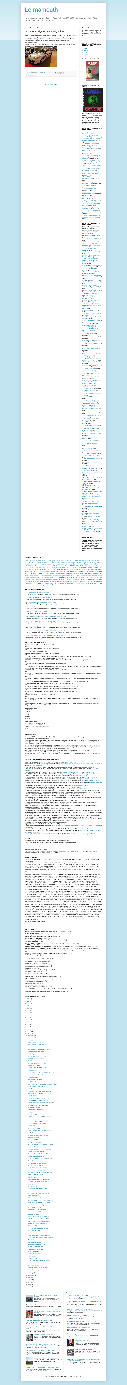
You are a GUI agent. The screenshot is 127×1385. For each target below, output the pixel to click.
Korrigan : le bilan (32, 1114)
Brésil (101, 562)
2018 (28, 1012)
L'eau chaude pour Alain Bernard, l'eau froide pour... (41, 1116)
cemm (35, 575)
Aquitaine (73, 562)
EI (77, 565)
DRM (33, 565)
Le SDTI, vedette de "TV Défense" (37, 1068)
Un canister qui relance (34, 1161)
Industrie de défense (86, 567)
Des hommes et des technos (35, 1174)
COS (43, 564)
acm (84, 571)
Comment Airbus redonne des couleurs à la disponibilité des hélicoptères (90, 232)
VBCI (75, 571)
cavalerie (27, 575)
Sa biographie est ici (70, 762)
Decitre (86, 50)
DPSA (26, 565)
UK (65, 571)
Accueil (50, 81)
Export (33, 567)
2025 (28, 1001)
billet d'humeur (93, 573)
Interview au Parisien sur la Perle (91, 462)
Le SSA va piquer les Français (36, 1058)
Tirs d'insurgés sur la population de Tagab (39, 1202)
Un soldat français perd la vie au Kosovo (38, 1193)
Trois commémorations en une (36, 1265)
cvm (76, 575)
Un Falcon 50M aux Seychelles (36, 1246)
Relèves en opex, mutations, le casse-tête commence (90, 487)
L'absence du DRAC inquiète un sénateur (39, 1226)
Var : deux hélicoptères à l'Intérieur (37, 1163)
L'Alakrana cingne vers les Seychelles (38, 1191)
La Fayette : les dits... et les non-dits (37, 1267)
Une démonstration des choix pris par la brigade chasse (41, 602)
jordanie (32, 579)
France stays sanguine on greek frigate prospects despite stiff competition (91, 157)
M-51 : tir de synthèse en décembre (37, 1056)
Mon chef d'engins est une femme (37, 1209)
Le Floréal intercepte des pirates (36, 1244)
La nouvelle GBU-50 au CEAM (91, 390)
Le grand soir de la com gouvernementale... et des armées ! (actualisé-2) (45, 631)
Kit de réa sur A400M (88, 501)
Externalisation (39, 567)
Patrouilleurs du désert (89, 333)
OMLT (48, 569)
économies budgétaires (79, 585)
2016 (28, 1017)
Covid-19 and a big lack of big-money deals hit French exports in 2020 (91, 162)
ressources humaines (80, 583)
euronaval (32, 577)
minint (100, 579)
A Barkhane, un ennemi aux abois (92, 500)
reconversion (60, 583)
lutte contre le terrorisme (66, 579)
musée (41, 581)
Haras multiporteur (33, 1184)
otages (65, 581)
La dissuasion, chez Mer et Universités (38, 1168)
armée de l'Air (30, 573)
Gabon (55, 567)
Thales (56, 571)
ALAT (28, 562)
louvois (56, 579)
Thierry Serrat (83, 918)
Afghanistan (51, 562)
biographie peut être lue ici (85, 778)
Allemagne (68, 562)
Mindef (37, 569)
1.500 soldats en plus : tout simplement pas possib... (41, 1047)
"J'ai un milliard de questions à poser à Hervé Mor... (41, 1263)
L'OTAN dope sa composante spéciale (38, 1228)
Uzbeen (72, 571)
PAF (59, 569)
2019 (28, 1010)
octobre (30, 1273)
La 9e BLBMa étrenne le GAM (36, 1151)
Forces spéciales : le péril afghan (36, 1230)
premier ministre (46, 583)
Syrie (52, 571)
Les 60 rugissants (32, 1256)
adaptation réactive (90, 571)
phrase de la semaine (92, 581)
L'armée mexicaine (33, 1077)
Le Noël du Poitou (88, 323)
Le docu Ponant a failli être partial (36, 1137)
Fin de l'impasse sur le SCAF (90, 252)
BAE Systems (82, 562)
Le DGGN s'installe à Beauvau (36, 1156)
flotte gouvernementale (46, 577)
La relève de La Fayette (34, 1254)
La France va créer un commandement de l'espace (41, 1102)
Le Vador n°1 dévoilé (88, 368)
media (93, 579)
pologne (36, 583)
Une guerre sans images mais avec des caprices (39, 597)
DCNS (90, 564)
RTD (89, 569)
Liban (96, 567)
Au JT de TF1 (86, 465)
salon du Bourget (40, 585)
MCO (30, 569)
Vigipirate (80, 571)
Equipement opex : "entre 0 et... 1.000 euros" (39, 1149)
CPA (46, 564)
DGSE (100, 564)
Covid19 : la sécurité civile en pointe (92, 510)
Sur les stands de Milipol (34, 1207)
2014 (28, 1022)
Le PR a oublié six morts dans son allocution (39, 1049)
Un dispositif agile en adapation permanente (37, 607)
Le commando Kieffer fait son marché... (38, 1188)
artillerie (52, 573)
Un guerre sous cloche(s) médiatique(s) (36, 611)
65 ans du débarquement (67, 560)
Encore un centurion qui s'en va (34, 1305)
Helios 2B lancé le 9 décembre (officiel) (38, 1105)
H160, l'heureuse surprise (90, 453)
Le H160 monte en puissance (91, 238)
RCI (80, 569)
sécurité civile (56, 585)
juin (29, 1282)
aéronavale (69, 573)
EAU (75, 566)
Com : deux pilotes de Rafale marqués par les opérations (41, 1344)
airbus (100, 571)
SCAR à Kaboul (32, 1133)
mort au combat (34, 581)
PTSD (68, 569)
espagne (27, 577)
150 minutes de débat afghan (35, 1198)
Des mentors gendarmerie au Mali (92, 450)
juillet (29, 1280)
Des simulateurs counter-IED (35, 1249)
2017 (28, 1015)
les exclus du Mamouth (44, 579)
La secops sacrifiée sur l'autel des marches (37, 592)
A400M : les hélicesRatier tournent (37, 1123)
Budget (27, 564)
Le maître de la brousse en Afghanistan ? (38, 1205)
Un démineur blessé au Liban (35, 1165)
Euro (95, 565)
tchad (62, 585)
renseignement (69, 583)
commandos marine (46, 575)
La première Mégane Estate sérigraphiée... (39, 1179)
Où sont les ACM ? (33, 1140)
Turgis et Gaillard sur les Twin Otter (92, 362)
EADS (72, 566)
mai (29, 1284)
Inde (80, 567)
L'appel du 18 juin (32, 1258)
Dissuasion (47, 566)
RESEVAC (84, 569)
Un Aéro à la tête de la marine (91, 393)
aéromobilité (62, 573)
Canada (50, 564)
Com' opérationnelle (79, 564)
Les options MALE (32, 1095)
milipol (31, 75)
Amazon (86, 48)
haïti (91, 577)
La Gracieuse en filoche (34, 1065)
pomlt (39, 583)
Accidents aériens (41, 562)
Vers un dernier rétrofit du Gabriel (92, 313)
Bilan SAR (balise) (32, 1040)
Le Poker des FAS (88, 388)
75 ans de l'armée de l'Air (91, 560)
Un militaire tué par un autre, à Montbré (38, 1135)
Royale (27, 571)
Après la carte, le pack (34, 1233)
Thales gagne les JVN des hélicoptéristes (39, 1235)
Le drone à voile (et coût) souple (36, 1170)
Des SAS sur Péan (33, 1082)
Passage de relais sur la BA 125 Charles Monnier (39, 1320)
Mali (33, 569)
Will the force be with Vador (90, 152)
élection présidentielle (91, 585)
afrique (97, 571)
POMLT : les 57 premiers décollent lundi (38, 1216)
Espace (91, 566)
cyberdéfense (80, 575)
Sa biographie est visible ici (36, 765)
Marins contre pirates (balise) (35, 1042)
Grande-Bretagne (61, 567)
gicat (77, 577)
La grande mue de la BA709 (90, 235)
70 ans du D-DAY (79, 560)
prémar (52, 583)
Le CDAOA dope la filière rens (91, 412)
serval (51, 585)
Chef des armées (62, 564)
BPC (88, 562)
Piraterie (73, 569)
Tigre (60, 571)
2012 (28, 1026)
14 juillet (44, 560)
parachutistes (75, 581)
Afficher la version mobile (50, 84)
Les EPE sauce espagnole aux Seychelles (39, 1221)
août (29, 1277)
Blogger (80, 1376)
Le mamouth (41, 9)
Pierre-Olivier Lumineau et (46, 918)
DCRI (94, 564)
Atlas (77, 562)
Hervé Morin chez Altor (34, 1128)
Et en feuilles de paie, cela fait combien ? (37, 626)
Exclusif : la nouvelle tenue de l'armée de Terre (40, 1158)
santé (46, 585)
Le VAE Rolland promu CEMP (91, 443)
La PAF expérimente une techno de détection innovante (42, 1084)
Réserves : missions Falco (35, 1121)
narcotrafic (46, 581)
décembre (31, 1035)
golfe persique (81, 577)
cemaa (31, 575)
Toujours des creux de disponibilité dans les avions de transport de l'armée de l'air (91, 382)
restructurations (91, 583)
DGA (96, 564)
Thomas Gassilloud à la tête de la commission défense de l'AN (42, 1367)
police (35, 75)
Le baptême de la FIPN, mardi (36, 1051)
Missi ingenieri (31, 1240)
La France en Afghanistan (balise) (37, 1044)
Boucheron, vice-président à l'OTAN (37, 1181)
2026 (28, 999)
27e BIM (54, 560)
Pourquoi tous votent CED (35, 1212)
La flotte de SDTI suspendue (90, 397)
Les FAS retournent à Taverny (91, 310)
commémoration (56, 575)
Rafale (93, 569)
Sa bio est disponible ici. (74, 787)
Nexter (41, 569)
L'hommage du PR (33, 1070)
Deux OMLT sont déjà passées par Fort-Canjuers (41, 1144)
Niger (45, 569)
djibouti (89, 575)
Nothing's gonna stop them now (36, 1242)
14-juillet (49, 560)
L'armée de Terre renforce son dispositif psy (39, 1091)
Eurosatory (28, 567)
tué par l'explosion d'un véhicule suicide (70, 824)
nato (50, 581)
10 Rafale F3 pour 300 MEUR (35, 1093)
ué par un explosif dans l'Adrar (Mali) (68, 772)
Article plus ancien (71, 81)
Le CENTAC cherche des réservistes (37, 1223)
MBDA (26, 569)
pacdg (69, 581)
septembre (31, 1275)
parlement (83, 581)
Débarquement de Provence (63, 565)
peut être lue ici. (90, 772)
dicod (85, 575)
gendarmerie (71, 577)
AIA (25, 562)
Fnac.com (86, 54)
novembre (31, 1038)
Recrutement (98, 569)
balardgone (76, 573)
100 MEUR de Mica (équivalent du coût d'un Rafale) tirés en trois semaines (46, 616)
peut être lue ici (92, 767)
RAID (77, 569)
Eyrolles (86, 52)
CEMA (35, 564)
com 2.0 (39, 575)
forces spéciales (59, 577)
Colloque (70, 564)
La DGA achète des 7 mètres (35, 1119)
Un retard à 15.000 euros (34, 1107)
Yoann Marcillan (31, 918)
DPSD (29, 566)
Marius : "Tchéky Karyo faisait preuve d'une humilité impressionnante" (44, 635)
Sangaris (42, 571)
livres (52, 579)
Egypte (87, 565)
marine (88, 579)
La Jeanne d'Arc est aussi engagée (92, 506)
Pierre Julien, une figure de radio (83, 1349)
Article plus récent (30, 81)
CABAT (31, 564)
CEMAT (40, 564)
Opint (56, 569)
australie (57, 573)
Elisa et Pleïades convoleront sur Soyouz (38, 1100)
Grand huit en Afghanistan (35, 1214)
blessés (99, 573)
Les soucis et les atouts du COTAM (92, 458)
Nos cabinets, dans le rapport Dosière (38, 1063)
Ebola (83, 565)
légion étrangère (79, 579)
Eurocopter (99, 566)
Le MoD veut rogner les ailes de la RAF (38, 1219)
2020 (28, 1008)
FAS (44, 567)
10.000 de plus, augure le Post (36, 1054)
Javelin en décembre (33, 1147)
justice (36, 579)
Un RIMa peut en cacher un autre (36, 1061)
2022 (28, 1003)
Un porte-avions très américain (91, 337)
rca (55, 583)
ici (95, 851)
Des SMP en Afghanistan (34, 1142)
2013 (28, 1024)
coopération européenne (67, 575)
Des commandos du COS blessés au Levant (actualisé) (41, 1350)
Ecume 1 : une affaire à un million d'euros (39, 1260)
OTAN (53, 569)
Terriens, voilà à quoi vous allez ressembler (45, 1334)
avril (29, 1287)
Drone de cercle (32, 1112)
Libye (100, 567)
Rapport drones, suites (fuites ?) (36, 1086)
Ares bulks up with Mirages (90, 185)
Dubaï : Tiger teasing (33, 1270)
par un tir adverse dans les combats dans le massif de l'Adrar (75, 764)
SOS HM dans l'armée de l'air (91, 455)
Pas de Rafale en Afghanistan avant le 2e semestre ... (42, 1072)
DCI (87, 564)
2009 (28, 1033)
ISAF (76, 567)
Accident (33, 562)
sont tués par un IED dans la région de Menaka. (83, 834)
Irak (94, 567)
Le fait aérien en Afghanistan (35, 1109)
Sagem (38, 571)
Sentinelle (47, 571)
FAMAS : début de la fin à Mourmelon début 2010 (41, 1130)
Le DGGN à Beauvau (33, 1126)
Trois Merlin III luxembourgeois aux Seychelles (40, 1172)
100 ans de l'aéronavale (31, 560)
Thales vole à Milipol (33, 1195)
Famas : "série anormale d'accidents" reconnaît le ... (41, 1237)
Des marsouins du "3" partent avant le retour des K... (42, 1200)
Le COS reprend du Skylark (35, 1079)
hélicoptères (97, 577)
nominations (59, 581)
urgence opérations (69, 585)
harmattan (87, 577)
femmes (37, 577)
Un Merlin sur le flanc (33, 1251)
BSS (93, 562)
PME (62, 569)
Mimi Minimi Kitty (32, 1177)
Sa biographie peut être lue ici (90, 774)
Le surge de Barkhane (89, 531)
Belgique (96, 562)
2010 (28, 1031)
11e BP (40, 560)
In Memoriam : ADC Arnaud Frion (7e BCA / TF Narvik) (40, 621)
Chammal (55, 564)
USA (67, 571)
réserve (33, 585)
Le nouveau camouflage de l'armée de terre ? (46, 1358)
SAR (31, 571)
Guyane (68, 567)
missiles (27, 581)
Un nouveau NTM (32, 1186)
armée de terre (43, 573)
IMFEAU (73, 567)
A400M (100, 560)
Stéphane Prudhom (61, 918)
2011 (28, 1029)
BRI (90, 562)
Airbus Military (61, 562)
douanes (94, 575)
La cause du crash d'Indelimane (91, 343)
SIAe (34, 571)
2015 (28, 1019)
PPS (65, 569)
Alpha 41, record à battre (34, 1089)
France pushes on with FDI (90, 188)
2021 (28, 1006)
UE (63, 571)
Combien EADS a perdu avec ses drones (38, 1098)
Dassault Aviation (39, 566)
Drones (53, 566)
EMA (80, 566)
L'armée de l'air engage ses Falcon (92, 516)
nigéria (53, 581)
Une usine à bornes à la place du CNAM (38, 1154)
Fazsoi (47, 567)
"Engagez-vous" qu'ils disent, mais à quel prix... (40, 1075)
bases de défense (84, 573)
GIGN (51, 567)
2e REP (58, 560)
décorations (99, 575)
